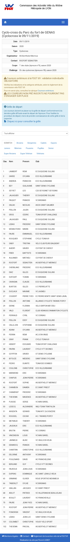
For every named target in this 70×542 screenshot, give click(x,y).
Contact (24, 536)
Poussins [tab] (29, 148)
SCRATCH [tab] (8, 143)
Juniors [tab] (7, 148)
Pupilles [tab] (41, 148)
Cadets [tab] (43, 143)
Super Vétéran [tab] (26, 154)
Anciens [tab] (20, 143)
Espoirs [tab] (54, 143)
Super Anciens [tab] (10, 154)
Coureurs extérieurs (46, 91)
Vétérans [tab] (40, 154)
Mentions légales (10, 536)
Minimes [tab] (17, 148)
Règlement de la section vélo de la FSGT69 (49, 536)
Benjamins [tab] (32, 143)
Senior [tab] (51, 148)
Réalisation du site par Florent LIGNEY (35, 540)
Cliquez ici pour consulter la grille (22, 121)
